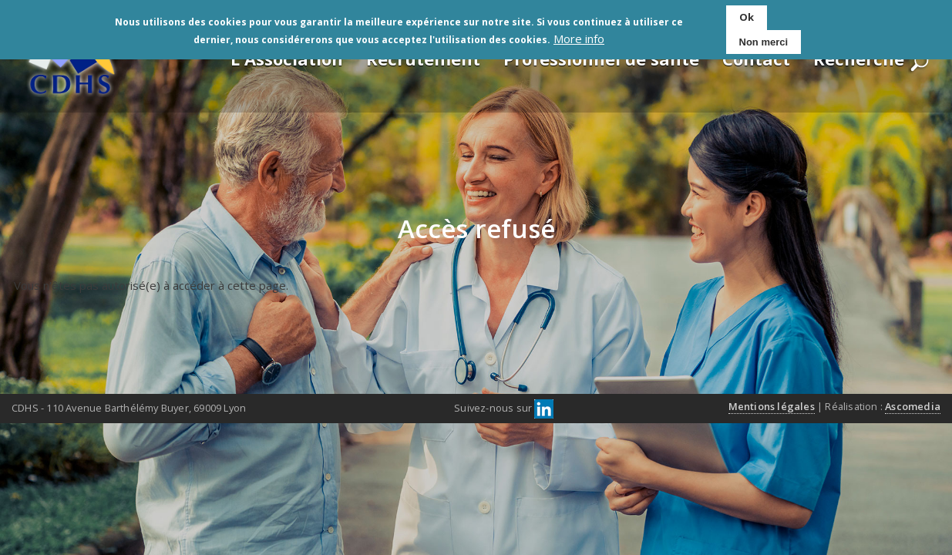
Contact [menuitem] (756, 58)
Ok (746, 16)
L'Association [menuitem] (286, 58)
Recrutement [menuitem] (423, 58)
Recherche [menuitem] (858, 58)
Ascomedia (912, 406)
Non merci (764, 40)
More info (578, 37)
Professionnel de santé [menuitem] (601, 58)
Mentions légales (771, 406)
